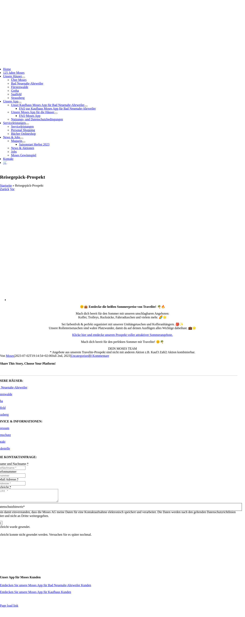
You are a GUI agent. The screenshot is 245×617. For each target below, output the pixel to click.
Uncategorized (80, 355)
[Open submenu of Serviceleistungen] (27, 124)
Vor (12, 189)
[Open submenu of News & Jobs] (21, 138)
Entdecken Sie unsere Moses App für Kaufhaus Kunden (35, 594)
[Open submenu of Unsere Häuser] (23, 77)
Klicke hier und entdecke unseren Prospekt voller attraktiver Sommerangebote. (122, 335)
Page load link (9, 608)
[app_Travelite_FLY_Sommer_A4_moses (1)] (126, 299)
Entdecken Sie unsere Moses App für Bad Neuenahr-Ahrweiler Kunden (45, 587)
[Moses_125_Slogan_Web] (116, 48)
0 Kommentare (99, 355)
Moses (10, 355)
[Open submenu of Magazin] (23, 142)
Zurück (4, 189)
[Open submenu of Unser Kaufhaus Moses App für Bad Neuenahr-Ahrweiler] (86, 106)
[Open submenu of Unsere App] (19, 102)
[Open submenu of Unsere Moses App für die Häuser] (56, 113)
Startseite (6, 185)
